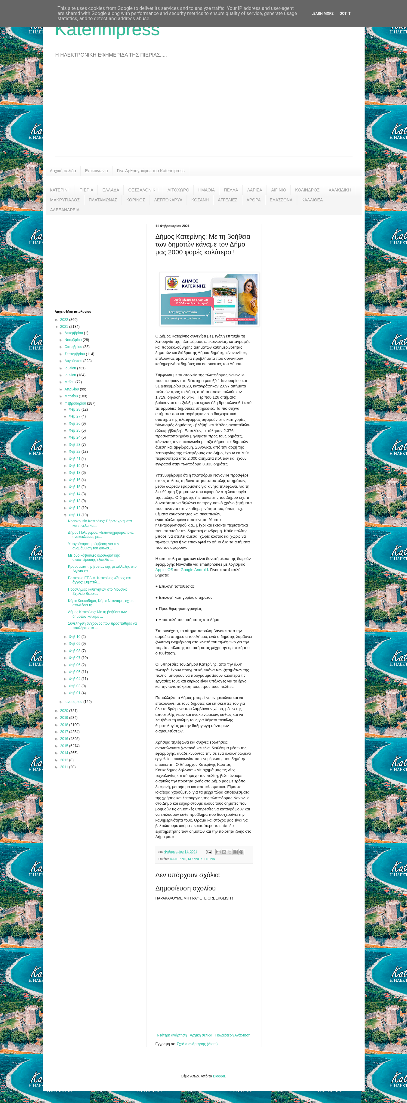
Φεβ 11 (75, 515)
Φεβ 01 (75, 693)
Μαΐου (69, 382)
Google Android (194, 569)
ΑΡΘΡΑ (254, 199)
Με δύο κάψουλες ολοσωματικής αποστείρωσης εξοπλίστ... (94, 557)
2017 (64, 732)
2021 (64, 327)
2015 (64, 746)
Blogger (219, 1076)
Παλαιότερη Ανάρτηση (233, 1035)
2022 (64, 320)
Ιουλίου (70, 368)
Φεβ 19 (75, 466)
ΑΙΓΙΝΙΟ (278, 190)
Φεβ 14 (75, 494)
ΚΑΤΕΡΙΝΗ (60, 190)
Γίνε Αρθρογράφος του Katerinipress (151, 170)
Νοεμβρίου (73, 340)
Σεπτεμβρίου (75, 354)
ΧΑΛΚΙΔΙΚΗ (339, 190)
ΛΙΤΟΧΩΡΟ (178, 190)
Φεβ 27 (75, 416)
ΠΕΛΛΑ (231, 190)
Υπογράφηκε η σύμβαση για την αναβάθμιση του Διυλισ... (93, 546)
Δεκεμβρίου (74, 333)
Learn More (322, 13)
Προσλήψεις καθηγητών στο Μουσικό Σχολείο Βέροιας (98, 591)
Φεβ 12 (75, 508)
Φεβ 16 (75, 480)
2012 (64, 760)
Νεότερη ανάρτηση (172, 1035)
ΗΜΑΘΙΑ (206, 190)
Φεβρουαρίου (75, 403)
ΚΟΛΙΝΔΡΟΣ (307, 190)
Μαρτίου (71, 396)
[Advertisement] (204, 111)
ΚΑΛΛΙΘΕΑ (312, 199)
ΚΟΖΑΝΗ (200, 199)
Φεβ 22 (75, 451)
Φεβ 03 (75, 686)
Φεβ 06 (75, 665)
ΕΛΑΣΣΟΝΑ (281, 199)
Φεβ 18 (75, 473)
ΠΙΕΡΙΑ (86, 190)
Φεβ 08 (75, 651)
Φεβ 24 (75, 437)
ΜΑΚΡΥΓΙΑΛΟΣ (65, 199)
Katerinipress (107, 29)
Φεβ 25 (75, 430)
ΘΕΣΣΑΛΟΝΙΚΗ (143, 190)
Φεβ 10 (75, 637)
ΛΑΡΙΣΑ (254, 190)
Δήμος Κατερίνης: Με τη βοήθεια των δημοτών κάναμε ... (97, 614)
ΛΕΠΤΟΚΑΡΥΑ (168, 199)
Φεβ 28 (75, 409)
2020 (64, 711)
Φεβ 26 (75, 423)
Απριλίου (72, 389)
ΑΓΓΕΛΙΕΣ (227, 199)
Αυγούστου (73, 361)
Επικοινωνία (96, 170)
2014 (64, 753)
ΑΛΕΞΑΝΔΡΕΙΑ (65, 209)
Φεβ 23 (75, 445)
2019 (64, 718)
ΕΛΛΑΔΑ (110, 190)
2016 (64, 739)
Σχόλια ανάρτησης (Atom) (197, 1044)
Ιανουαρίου (73, 702)
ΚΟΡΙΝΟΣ (135, 199)
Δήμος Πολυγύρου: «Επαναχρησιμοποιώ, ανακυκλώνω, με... (101, 534)
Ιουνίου (70, 375)
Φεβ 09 (75, 644)
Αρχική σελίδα (63, 170)
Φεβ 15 (75, 487)
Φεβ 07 (75, 658)
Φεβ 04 (75, 679)
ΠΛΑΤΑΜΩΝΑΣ (103, 199)
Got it (345, 13)
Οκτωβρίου (73, 347)
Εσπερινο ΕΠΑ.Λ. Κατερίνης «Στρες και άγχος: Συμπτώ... (99, 580)
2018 (64, 725)
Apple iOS (164, 569)
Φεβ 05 (75, 672)
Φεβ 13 (75, 501)
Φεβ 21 (75, 459)
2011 (64, 767)
